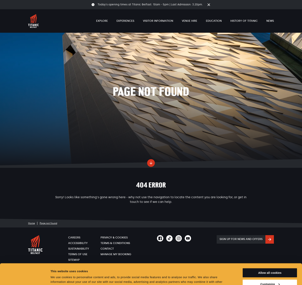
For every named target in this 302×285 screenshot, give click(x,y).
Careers (74, 237)
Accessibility (78, 243)
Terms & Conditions (115, 243)
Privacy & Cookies (114, 237)
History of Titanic (244, 21)
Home (31, 223)
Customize (270, 264)
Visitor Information (158, 21)
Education (214, 21)
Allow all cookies (270, 253)
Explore (102, 21)
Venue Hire (189, 21)
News (270, 21)
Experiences (125, 21)
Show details (59, 277)
